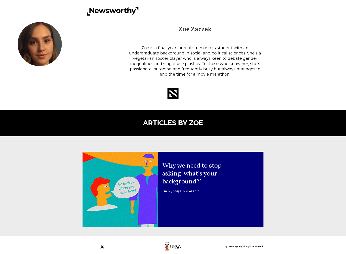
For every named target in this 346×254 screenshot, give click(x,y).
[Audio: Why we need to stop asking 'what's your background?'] (120, 189)
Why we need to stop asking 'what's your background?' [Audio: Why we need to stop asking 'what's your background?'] (192, 174)
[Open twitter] (103, 247)
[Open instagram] (95, 247)
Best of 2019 (190, 191)
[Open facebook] (86, 247)
